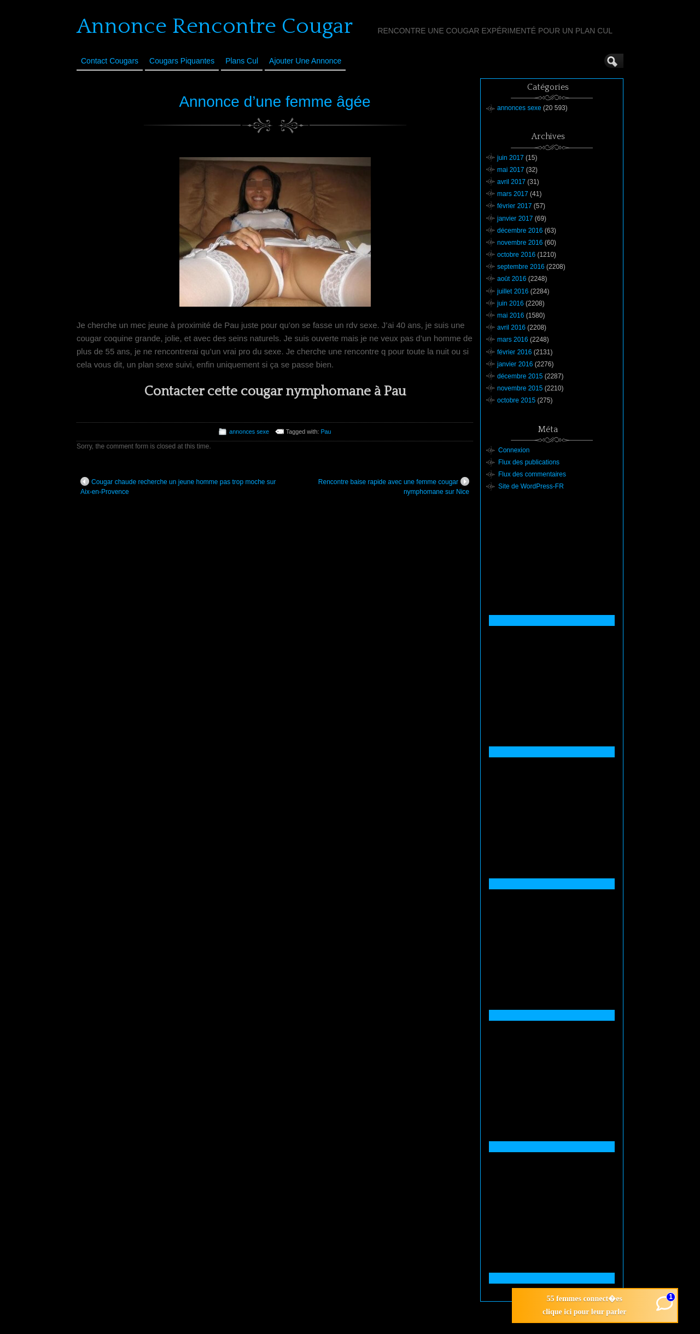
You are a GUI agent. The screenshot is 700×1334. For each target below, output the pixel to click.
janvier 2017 (515, 218)
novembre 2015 (519, 388)
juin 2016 (510, 303)
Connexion (513, 450)
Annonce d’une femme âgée (274, 101)
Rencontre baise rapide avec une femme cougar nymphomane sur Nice (393, 486)
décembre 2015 (519, 376)
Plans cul (241, 60)
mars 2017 (512, 194)
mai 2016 (510, 315)
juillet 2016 (512, 291)
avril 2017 (511, 182)
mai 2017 (510, 170)
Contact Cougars (109, 60)
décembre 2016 (519, 230)
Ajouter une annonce (305, 60)
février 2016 (514, 352)
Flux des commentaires (532, 474)
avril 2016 (511, 327)
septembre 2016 (521, 267)
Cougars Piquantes (181, 60)
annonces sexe (249, 431)
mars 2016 (512, 339)
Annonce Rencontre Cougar (215, 26)
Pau (325, 431)
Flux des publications (528, 462)
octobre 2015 (516, 400)
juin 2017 (510, 158)
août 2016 (511, 279)
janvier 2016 (515, 364)
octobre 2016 (516, 254)
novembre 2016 (519, 242)
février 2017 (514, 206)
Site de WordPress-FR (531, 486)
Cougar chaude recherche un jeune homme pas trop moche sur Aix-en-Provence (178, 486)
